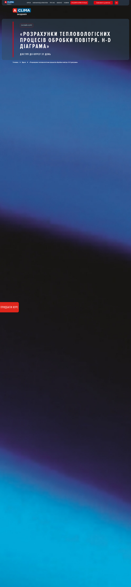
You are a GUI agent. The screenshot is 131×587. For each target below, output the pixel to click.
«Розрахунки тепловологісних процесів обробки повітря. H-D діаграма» (53, 62)
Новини (66, 3)
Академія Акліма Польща (79, 3)
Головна (15, 62)
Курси (29, 3)
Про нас (52, 3)
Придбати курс (9, 307)
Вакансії (59, 3)
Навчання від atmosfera (40, 3)
